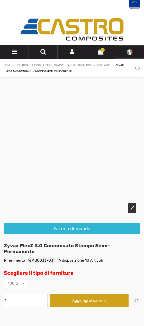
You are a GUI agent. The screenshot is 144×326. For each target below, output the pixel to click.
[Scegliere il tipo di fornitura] (15, 283)
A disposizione (71, 260)
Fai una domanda (71, 229)
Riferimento (14, 260)
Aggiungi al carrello (89, 300)
